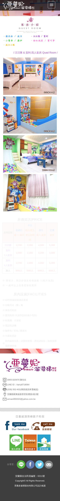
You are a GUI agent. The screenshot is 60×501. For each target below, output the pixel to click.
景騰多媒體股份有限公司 (25, 485)
